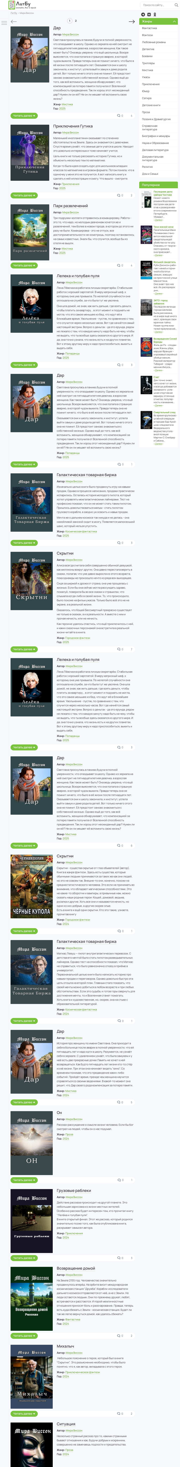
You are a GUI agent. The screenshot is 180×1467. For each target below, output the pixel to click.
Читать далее (22, 116)
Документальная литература (152, 158)
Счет (156, 377)
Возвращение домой (76, 1268)
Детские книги (151, 105)
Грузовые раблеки (74, 1190)
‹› (158, 220)
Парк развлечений (70, 205)
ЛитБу (14, 13)
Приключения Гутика (73, 126)
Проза (69, 1134)
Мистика (67, 104)
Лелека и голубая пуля (78, 275)
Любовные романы (154, 42)
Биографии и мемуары (156, 136)
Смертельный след (164, 412)
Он (59, 1112)
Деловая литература (155, 150)
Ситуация (66, 1424)
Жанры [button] (159, 21)
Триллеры (148, 63)
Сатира (146, 98)
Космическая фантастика (81, 531)
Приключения (70, 184)
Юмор (145, 91)
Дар (57, 27)
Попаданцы (72, 353)
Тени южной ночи (163, 226)
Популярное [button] (151, 185)
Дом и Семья (150, 174)
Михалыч (65, 1346)
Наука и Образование (155, 143)
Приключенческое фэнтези (82, 1372)
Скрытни (65, 553)
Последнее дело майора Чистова (163, 193)
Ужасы (146, 77)
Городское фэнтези (77, 638)
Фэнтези (147, 35)
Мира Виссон (70, 34)
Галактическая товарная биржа (87, 474)
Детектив (148, 49)
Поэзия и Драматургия (156, 119)
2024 (66, 924)
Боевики (147, 56)
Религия (147, 167)
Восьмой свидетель (165, 262)
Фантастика (72, 1319)
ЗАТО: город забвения (161, 302)
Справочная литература (149, 127)
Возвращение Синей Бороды (165, 340)
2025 (62, 108)
